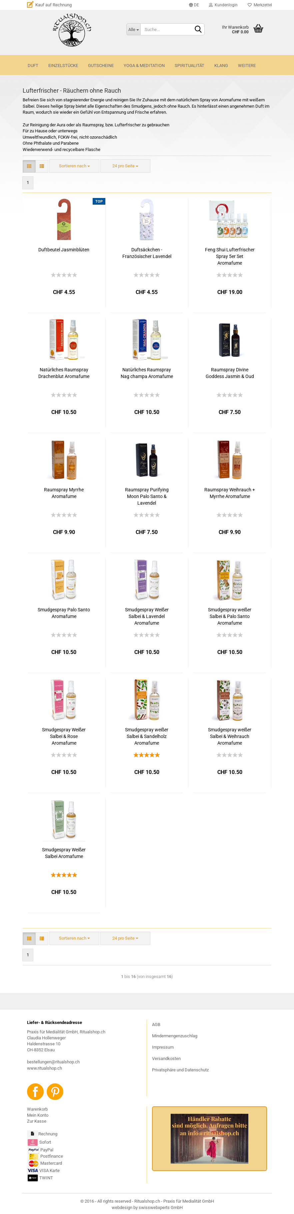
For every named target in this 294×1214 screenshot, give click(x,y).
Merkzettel (260, 5)
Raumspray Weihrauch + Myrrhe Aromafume (229, 493)
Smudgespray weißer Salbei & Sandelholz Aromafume (146, 736)
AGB (156, 1024)
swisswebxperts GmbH (161, 1207)
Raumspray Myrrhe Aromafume (64, 493)
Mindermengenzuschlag (174, 1035)
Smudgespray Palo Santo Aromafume (64, 613)
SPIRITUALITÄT (189, 65)
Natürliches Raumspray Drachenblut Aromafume (63, 373)
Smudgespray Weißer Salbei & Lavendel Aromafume (147, 616)
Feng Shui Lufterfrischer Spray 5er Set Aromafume (230, 256)
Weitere (247, 65)
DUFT (33, 65)
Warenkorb (37, 1109)
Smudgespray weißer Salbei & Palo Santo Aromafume (229, 616)
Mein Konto (37, 1115)
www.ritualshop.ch (44, 1068)
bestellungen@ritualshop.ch (53, 1061)
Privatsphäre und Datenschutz (180, 1069)
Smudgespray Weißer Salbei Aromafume (64, 853)
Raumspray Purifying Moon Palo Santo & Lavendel (147, 496)
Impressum (163, 1047)
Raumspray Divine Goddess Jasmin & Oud (230, 373)
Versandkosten (166, 1058)
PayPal (40, 1149)
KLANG (221, 65)
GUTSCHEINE (101, 65)
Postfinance (51, 1156)
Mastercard (51, 1163)
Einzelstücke (63, 65)
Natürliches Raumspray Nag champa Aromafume (147, 373)
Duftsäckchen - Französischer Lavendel (146, 253)
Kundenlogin (223, 5)
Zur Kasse (36, 1121)
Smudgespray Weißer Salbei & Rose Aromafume (64, 736)
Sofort (45, 1142)
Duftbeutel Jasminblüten (63, 249)
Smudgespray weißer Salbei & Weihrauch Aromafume (229, 736)
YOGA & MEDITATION (144, 65)
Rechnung (47, 1134)
